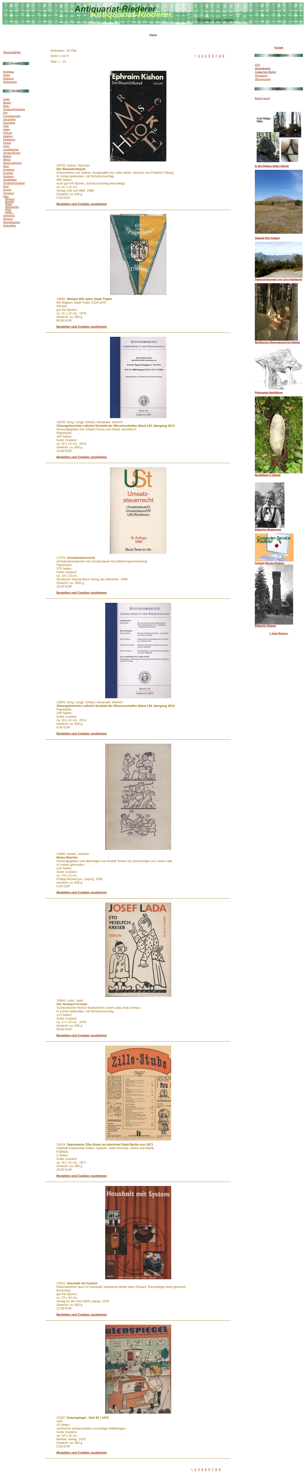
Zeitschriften (9, 225)
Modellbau (8, 72)
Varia (6, 196)
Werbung (8, 219)
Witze (8, 209)
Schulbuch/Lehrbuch (14, 183)
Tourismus (8, 193)
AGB (257, 65)
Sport (6, 186)
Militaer (7, 159)
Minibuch (10, 199)
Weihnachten (10, 82)
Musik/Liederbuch (12, 163)
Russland (8, 173)
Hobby (6, 129)
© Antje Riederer (278, 633)
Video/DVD (9, 215)
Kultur (6, 146)
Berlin (6, 106)
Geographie (9, 119)
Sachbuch (8, 176)
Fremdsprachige (11, 116)
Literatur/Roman (11, 153)
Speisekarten (12, 207)
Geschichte (9, 123)
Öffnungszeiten (263, 79)
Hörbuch (7, 133)
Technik (7, 189)
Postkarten (9, 169)
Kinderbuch (9, 139)
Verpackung (261, 75)
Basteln (7, 102)
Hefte (6, 126)
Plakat (8, 204)
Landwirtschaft (10, 149)
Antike (6, 99)
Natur (6, 166)
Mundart (9, 201)
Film (5, 112)
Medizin (7, 156)
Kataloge (7, 136)
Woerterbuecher (11, 222)
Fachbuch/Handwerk (14, 109)
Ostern (6, 75)
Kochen (7, 143)
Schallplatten (10, 179)
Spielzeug (8, 78)
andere (8, 212)
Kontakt (278, 47)
